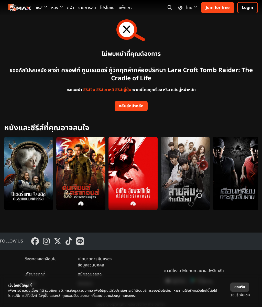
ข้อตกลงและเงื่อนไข (41, 259)
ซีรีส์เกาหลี (105, 90)
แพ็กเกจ (126, 8)
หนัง (57, 8)
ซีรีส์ (41, 8)
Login (247, 8)
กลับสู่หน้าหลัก (131, 106)
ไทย (186, 8)
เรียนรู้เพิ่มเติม (240, 295)
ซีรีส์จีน (89, 90)
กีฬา (70, 8)
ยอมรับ (239, 287)
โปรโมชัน (107, 8)
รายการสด (87, 8)
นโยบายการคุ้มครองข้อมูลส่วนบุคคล (95, 262)
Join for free (218, 8)
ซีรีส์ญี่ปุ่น (123, 90)
